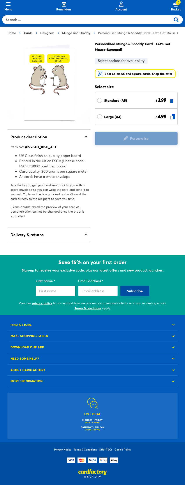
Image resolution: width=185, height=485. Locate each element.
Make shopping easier (29, 336)
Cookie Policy (123, 449)
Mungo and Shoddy (76, 33)
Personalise (139, 138)
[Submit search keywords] (178, 19)
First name (45, 281)
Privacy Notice (62, 449)
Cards (28, 33)
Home (11, 33)
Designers (47, 33)
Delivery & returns (27, 234)
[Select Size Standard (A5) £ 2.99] (136, 100)
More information (27, 381)
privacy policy (42, 303)
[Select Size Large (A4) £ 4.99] (136, 116)
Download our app (27, 347)
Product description (29, 136)
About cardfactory (28, 370)
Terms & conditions (88, 308)
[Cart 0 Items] (176, 7)
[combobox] (87, 19)
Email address (90, 281)
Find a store (21, 325)
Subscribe (135, 291)
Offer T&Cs (105, 449)
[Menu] (8, 7)
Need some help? (25, 358)
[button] (135, 73)
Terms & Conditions (85, 449)
